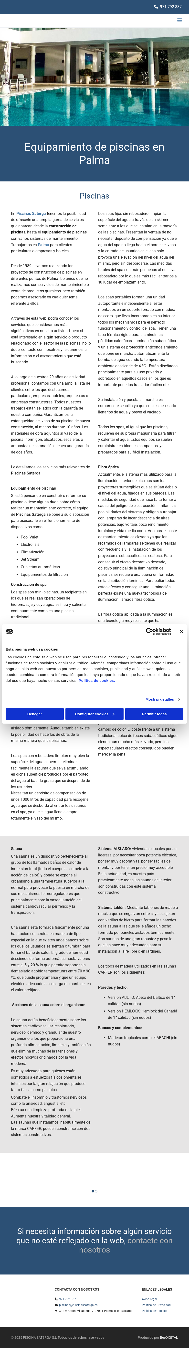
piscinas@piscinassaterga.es (78, 1305)
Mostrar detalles (160, 699)
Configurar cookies (94, 714)
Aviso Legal (149, 1299)
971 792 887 (171, 6)
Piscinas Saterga (31, 213)
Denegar (34, 714)
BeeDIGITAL (169, 1337)
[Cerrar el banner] (181, 631)
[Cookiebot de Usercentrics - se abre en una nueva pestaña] (149, 631)
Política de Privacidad (156, 1305)
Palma (43, 244)
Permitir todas (154, 714)
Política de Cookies (154, 1311)
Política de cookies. (97, 680)
